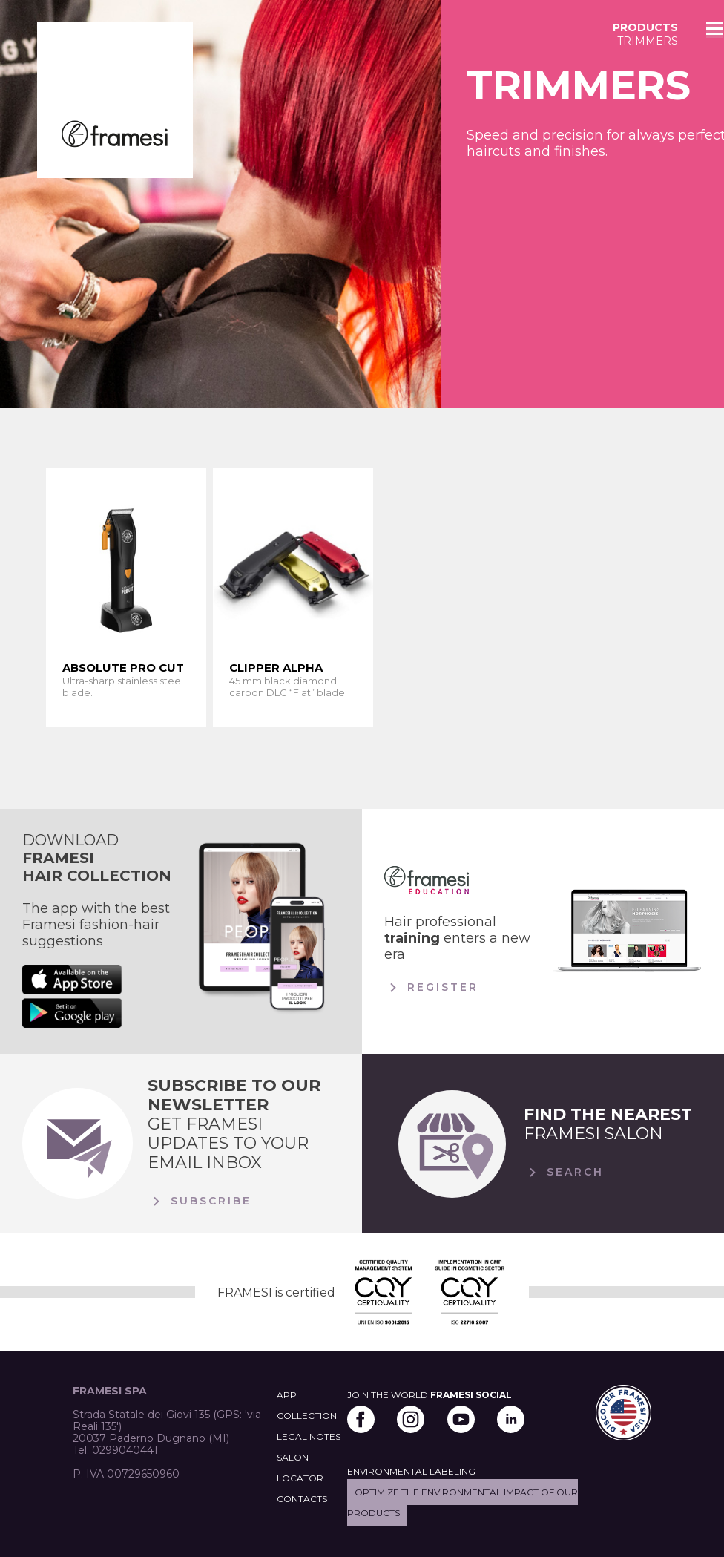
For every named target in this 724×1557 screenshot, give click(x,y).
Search (564, 1172)
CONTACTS (302, 1498)
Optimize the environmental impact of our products (462, 1502)
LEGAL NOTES (308, 1436)
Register (431, 988)
